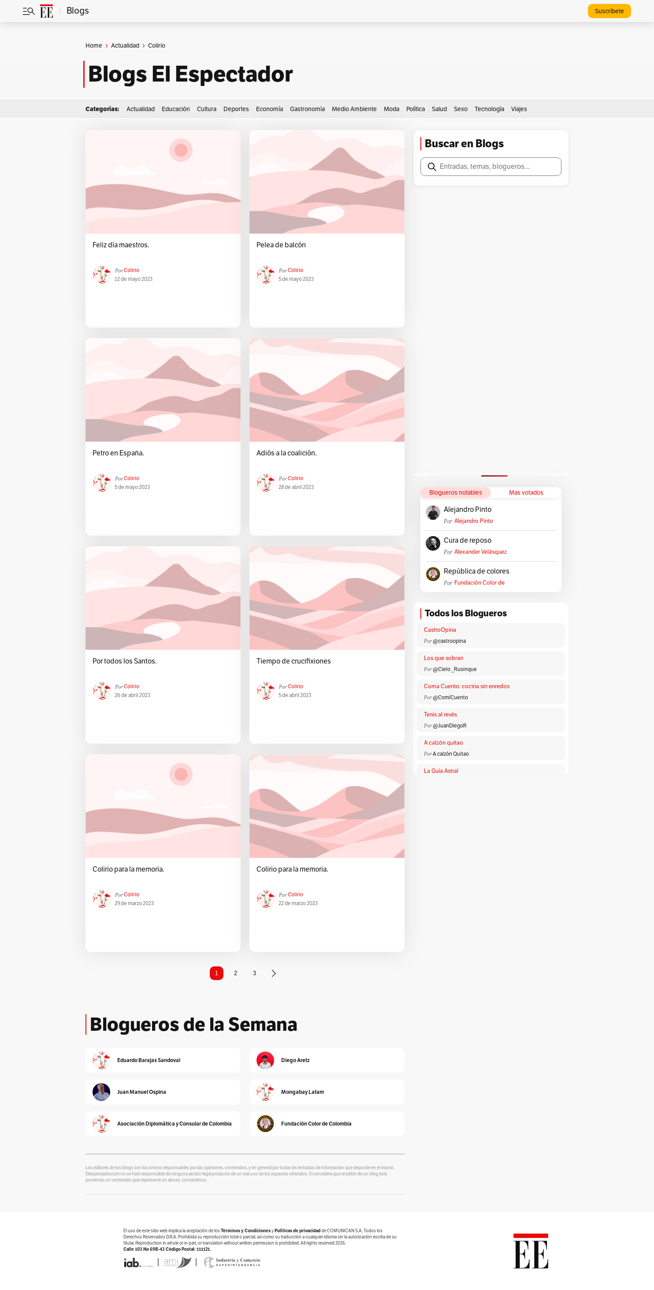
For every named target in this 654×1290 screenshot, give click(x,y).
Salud (439, 109)
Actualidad (125, 45)
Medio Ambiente (354, 109)
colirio (131, 270)
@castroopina (449, 641)
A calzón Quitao (451, 754)
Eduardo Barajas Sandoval (148, 1060)
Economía (269, 109)
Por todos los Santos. (125, 661)
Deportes (236, 109)
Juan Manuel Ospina (141, 1092)
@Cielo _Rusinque (455, 669)
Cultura (206, 109)
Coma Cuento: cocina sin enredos (466, 686)
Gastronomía (307, 109)
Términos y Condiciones (246, 1231)
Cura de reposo (467, 540)
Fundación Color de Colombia (479, 583)
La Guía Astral (441, 771)
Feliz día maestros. (121, 245)
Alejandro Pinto (467, 509)
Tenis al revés (440, 714)
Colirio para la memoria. (128, 869)
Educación (176, 109)
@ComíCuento (450, 697)
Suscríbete (609, 11)
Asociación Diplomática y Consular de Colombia (174, 1123)
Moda (391, 109)
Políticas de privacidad (297, 1231)
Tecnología (489, 109)
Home (93, 45)
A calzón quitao (443, 742)
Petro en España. (118, 453)
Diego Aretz (295, 1060)
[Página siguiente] (274, 973)
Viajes (519, 109)
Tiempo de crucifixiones (293, 661)
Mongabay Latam (302, 1092)
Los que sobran (443, 658)
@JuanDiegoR (450, 726)
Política (415, 109)
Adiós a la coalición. (286, 453)
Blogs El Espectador (190, 74)
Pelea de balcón (281, 245)
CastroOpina (440, 630)
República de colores (476, 571)
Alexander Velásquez (480, 552)
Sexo (461, 109)
